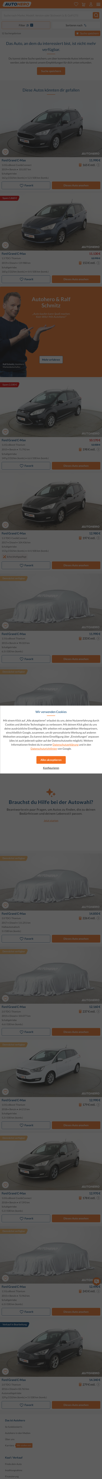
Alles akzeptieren (51, 759)
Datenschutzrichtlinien (44, 748)
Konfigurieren (51, 767)
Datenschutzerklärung (65, 744)
